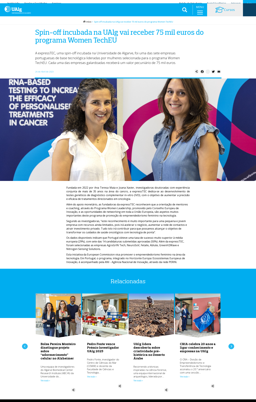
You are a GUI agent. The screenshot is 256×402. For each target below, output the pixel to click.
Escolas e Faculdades (35, 3)
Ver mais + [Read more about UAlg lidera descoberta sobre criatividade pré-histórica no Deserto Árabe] (138, 381)
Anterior (25, 347)
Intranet (236, 3)
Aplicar (184, 13)
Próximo (231, 347)
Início (88, 22)
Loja (249, 3)
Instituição (13, 3)
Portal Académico (216, 3)
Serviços (56, 3)
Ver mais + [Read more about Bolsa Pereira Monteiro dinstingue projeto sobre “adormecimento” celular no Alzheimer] (45, 381)
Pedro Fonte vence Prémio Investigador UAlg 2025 (103, 348)
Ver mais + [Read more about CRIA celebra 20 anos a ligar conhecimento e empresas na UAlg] (185, 377)
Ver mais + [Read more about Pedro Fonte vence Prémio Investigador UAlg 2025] (92, 377)
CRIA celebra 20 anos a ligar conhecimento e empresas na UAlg (198, 348)
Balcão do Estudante (190, 3)
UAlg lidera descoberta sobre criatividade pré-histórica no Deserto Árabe (149, 352)
